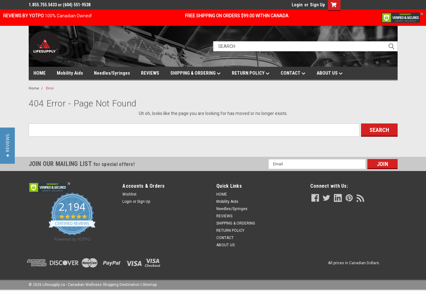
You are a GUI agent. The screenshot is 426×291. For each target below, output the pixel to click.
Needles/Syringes (112, 73)
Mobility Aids (70, 73)
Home (34, 88)
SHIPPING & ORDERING (195, 73)
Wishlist (129, 194)
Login (297, 4)
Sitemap (150, 284)
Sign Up (317, 4)
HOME (39, 73)
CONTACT (293, 73)
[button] (7, 146)
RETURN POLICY (251, 73)
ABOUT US (330, 73)
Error (50, 88)
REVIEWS (150, 73)
